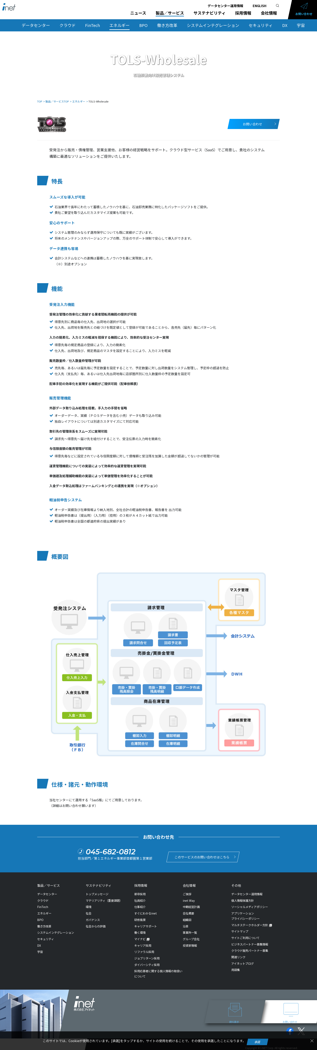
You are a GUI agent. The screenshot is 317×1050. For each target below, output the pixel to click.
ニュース (138, 13)
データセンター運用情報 (225, 5)
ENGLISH (259, 5)
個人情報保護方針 (242, 898)
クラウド (67, 25)
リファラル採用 (144, 950)
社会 (88, 911)
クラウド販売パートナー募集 (249, 948)
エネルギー (119, 25)
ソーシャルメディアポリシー (249, 905)
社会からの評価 (96, 924)
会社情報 (269, 13)
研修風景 (140, 918)
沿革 (185, 924)
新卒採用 (140, 892)
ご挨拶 (187, 892)
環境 (88, 905)
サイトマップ (239, 929)
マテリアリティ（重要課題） (104, 898)
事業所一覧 (190, 930)
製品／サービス (170, 13)
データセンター (36, 25)
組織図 (187, 918)
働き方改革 (167, 25)
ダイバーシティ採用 (147, 962)
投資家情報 (190, 943)
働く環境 (140, 930)
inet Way (189, 898)
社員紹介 (140, 898)
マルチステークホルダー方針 (249, 923)
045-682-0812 (110, 850)
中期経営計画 (191, 905)
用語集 (235, 968)
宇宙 (301, 25)
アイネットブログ (242, 961)
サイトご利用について (245, 936)
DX (284, 25)
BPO (143, 25)
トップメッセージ (97, 892)
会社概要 (188, 911)
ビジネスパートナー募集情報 (249, 942)
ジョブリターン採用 (147, 956)
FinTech (92, 25)
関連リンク (238, 955)
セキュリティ (261, 25)
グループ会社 (191, 937)
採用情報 (243, 13)
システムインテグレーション (213, 25)
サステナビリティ (209, 13)
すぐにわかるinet (145, 911)
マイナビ (140, 937)
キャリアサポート (145, 924)
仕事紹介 (140, 905)
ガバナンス (93, 918)
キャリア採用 (142, 943)
